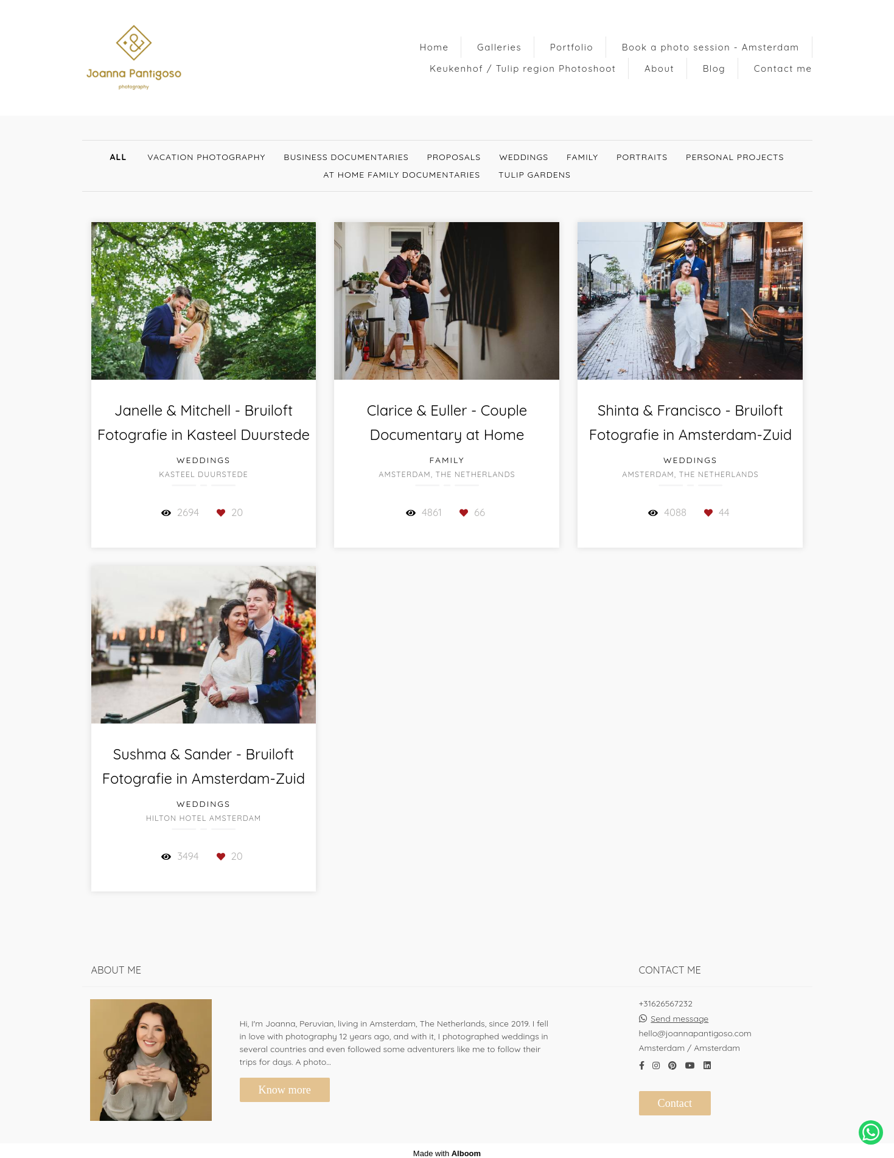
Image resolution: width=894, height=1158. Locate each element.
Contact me (783, 68)
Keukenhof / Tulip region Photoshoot (523, 68)
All (118, 157)
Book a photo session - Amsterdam (711, 47)
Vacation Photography (206, 157)
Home (434, 47)
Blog (714, 68)
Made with (447, 1148)
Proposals (454, 157)
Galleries (499, 47)
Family (582, 157)
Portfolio (571, 47)
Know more (285, 1084)
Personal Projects (735, 157)
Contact (675, 1098)
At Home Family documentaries (401, 174)
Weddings (523, 157)
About (659, 68)
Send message (679, 1013)
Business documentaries (346, 157)
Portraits (642, 157)
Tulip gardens (534, 174)
